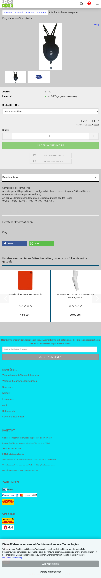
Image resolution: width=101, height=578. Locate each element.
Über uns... (7, 387)
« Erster (8, 12)
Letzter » (41, 12)
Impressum (8, 399)
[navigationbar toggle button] (97, 4)
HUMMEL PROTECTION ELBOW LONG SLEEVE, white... (75, 296)
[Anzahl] (50, 136)
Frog (96, 24)
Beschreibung (10, 177)
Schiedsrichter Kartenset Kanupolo (25, 294)
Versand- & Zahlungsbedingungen (19, 381)
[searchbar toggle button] (81, 4)
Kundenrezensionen (14, 211)
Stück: (5, 130)
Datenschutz (8, 411)
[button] (7, 136)
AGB (4, 405)
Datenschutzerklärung (12, 557)
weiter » (30, 12)
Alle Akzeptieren (50, 564)
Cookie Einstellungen (13, 416)
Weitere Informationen (50, 572)
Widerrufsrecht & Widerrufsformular (20, 375)
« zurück (19, 12)
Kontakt (6, 393)
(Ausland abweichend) (68, 97)
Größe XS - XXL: (10, 105)
